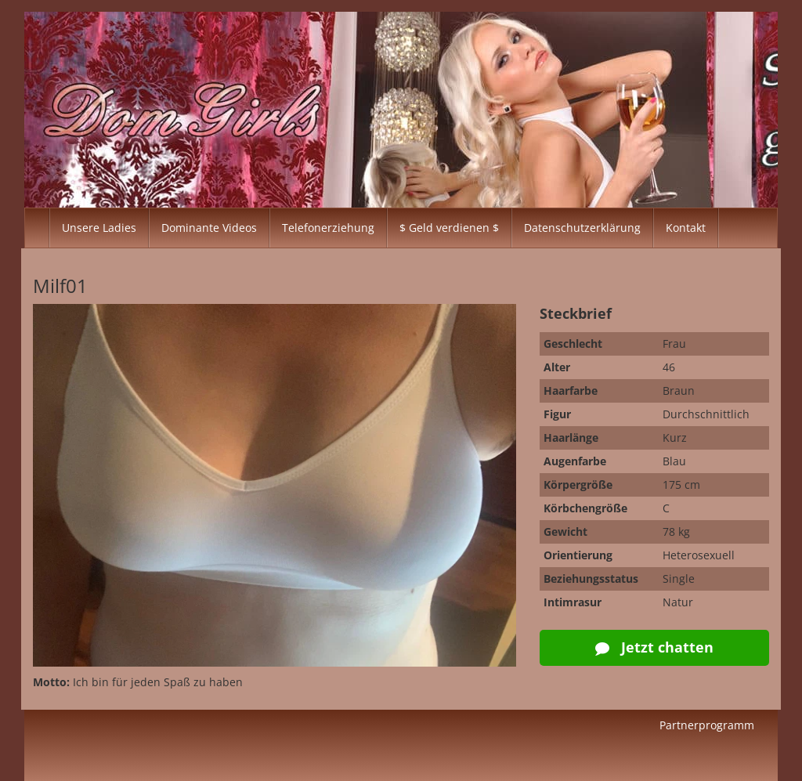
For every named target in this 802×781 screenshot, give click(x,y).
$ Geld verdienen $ (449, 227)
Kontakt (686, 227)
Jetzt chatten (654, 647)
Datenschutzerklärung (582, 227)
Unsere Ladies (99, 227)
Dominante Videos (209, 227)
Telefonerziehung (328, 227)
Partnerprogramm (706, 725)
